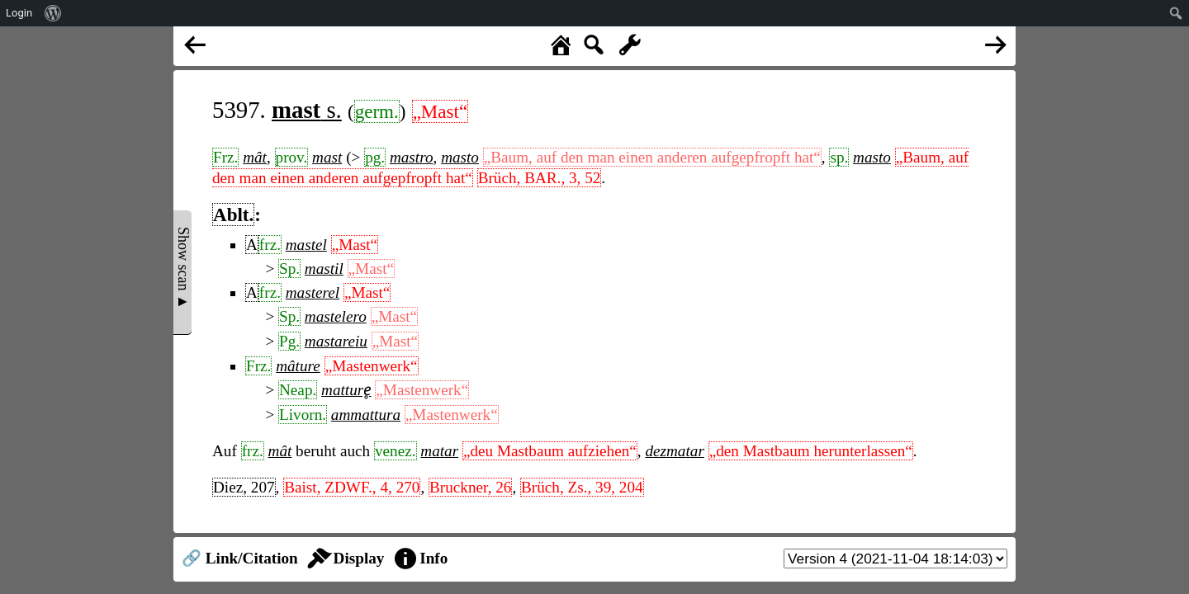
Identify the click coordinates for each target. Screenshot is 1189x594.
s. (307, 110)
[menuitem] (53, 13)
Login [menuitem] (19, 13)
